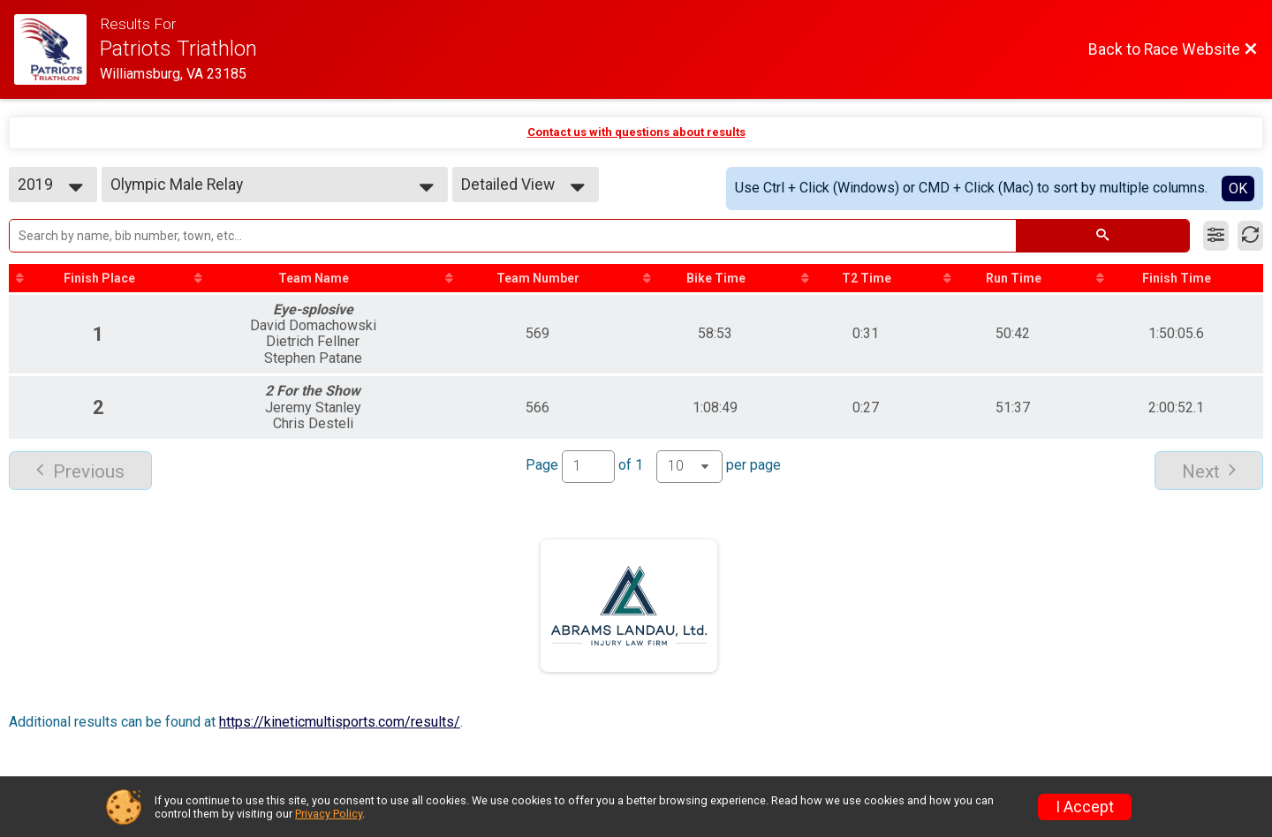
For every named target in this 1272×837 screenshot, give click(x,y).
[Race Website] (57, 49)
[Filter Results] (1216, 236)
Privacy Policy (328, 813)
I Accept (1085, 807)
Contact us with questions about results (636, 132)
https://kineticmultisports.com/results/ (339, 721)
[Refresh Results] (1250, 236)
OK (1238, 188)
